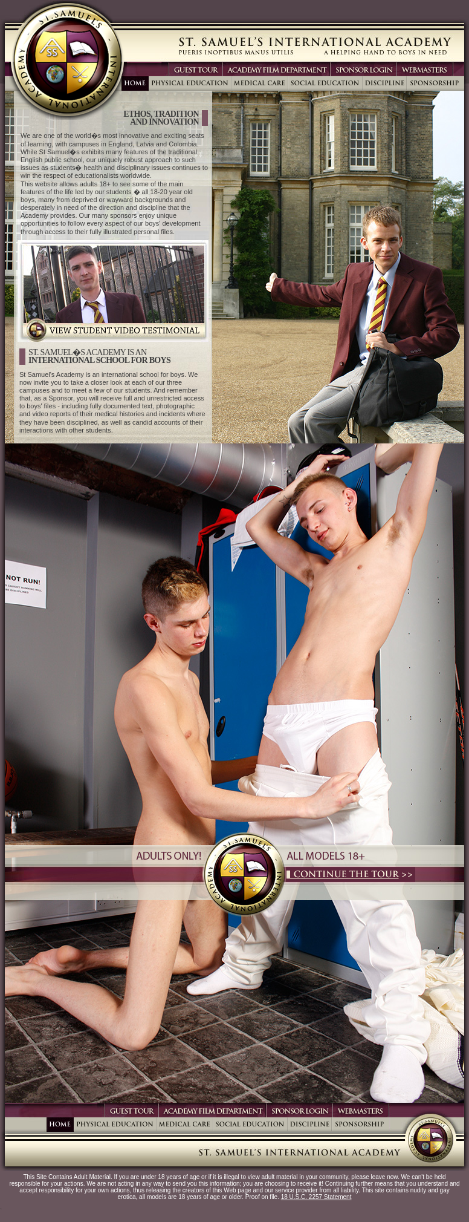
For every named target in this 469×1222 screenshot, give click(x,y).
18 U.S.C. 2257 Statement (316, 1197)
